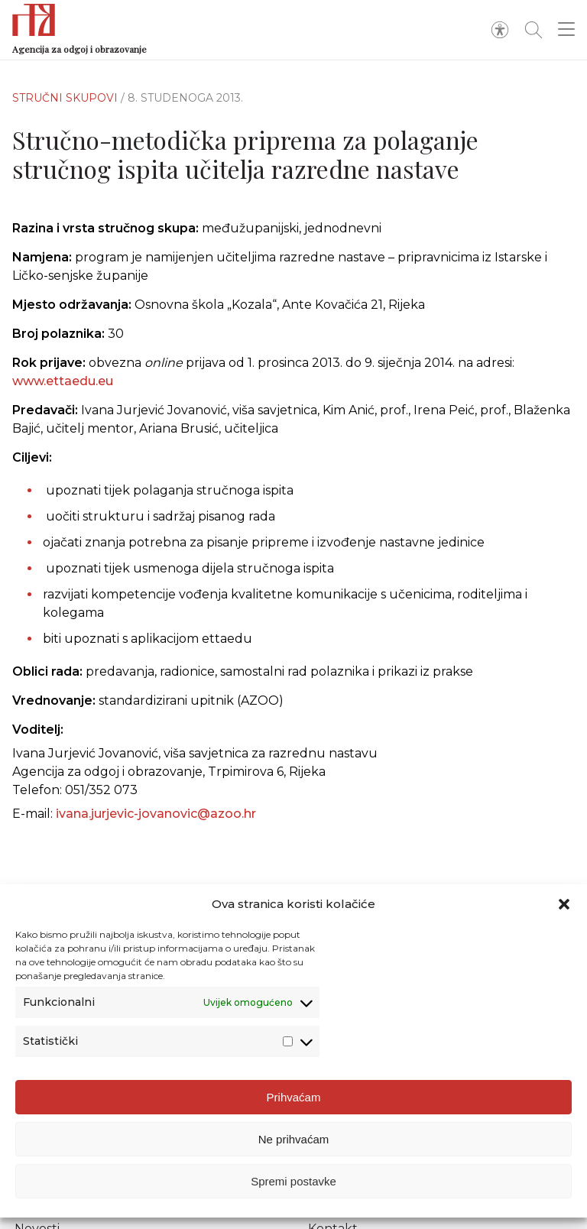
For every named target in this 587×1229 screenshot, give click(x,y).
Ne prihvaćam (293, 1139)
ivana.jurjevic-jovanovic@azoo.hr (156, 826)
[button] (564, 904)
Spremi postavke (293, 1181)
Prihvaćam (294, 1097)
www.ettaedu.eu (62, 381)
